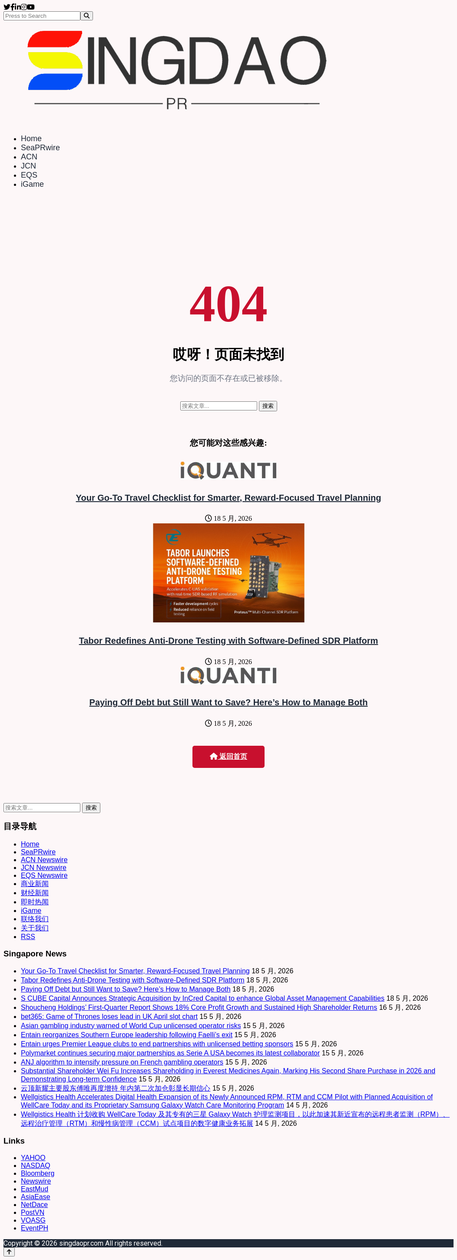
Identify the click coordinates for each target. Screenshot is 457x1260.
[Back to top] (9, 1252)
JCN (28, 166)
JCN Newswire (43, 867)
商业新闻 (35, 883)
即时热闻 (35, 902)
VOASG (33, 1220)
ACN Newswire (44, 859)
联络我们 (35, 919)
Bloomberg (37, 1173)
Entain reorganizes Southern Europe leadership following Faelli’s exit (126, 1034)
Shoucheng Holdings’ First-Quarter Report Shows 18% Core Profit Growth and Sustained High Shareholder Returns (199, 1007)
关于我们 (35, 928)
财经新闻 (35, 892)
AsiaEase (35, 1196)
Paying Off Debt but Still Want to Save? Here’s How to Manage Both (228, 702)
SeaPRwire (40, 147)
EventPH (34, 1228)
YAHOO (33, 1157)
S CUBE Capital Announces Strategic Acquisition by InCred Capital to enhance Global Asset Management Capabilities (202, 998)
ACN (29, 156)
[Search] (86, 15)
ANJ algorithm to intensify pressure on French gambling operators (122, 1062)
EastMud (34, 1189)
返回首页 (228, 756)
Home (31, 138)
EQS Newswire (44, 875)
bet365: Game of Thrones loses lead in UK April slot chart (109, 1016)
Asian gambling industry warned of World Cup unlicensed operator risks (131, 1025)
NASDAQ (35, 1165)
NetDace (34, 1204)
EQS (29, 175)
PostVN (32, 1212)
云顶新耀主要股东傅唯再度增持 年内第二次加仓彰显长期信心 (115, 1088)
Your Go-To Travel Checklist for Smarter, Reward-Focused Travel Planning (228, 498)
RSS (28, 936)
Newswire (36, 1181)
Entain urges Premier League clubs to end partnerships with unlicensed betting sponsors (157, 1044)
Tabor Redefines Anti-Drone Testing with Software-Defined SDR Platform (228, 640)
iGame (32, 184)
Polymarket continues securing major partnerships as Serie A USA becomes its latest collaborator (170, 1053)
